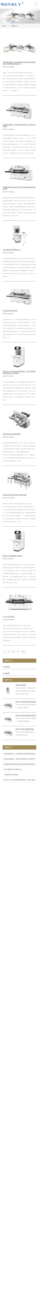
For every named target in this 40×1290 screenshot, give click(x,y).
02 (9, 651)
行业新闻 (6, 673)
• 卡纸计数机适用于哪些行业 (12, 769)
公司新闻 (6, 667)
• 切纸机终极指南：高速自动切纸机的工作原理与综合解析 (19, 759)
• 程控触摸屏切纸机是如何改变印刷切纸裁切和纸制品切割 (19, 764)
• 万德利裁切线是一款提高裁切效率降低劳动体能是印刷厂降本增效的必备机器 (19, 754)
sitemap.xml (28, 1286)
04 (18, 651)
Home (4, 26)
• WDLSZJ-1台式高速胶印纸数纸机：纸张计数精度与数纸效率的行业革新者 (19, 780)
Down (24, 651)
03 (13, 651)
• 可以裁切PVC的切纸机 (10, 774)
